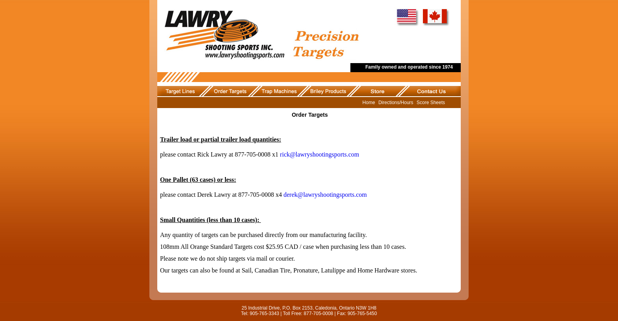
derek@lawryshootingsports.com (325, 194)
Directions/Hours (395, 102)
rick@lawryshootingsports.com (319, 154)
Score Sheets (431, 102)
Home (369, 102)
